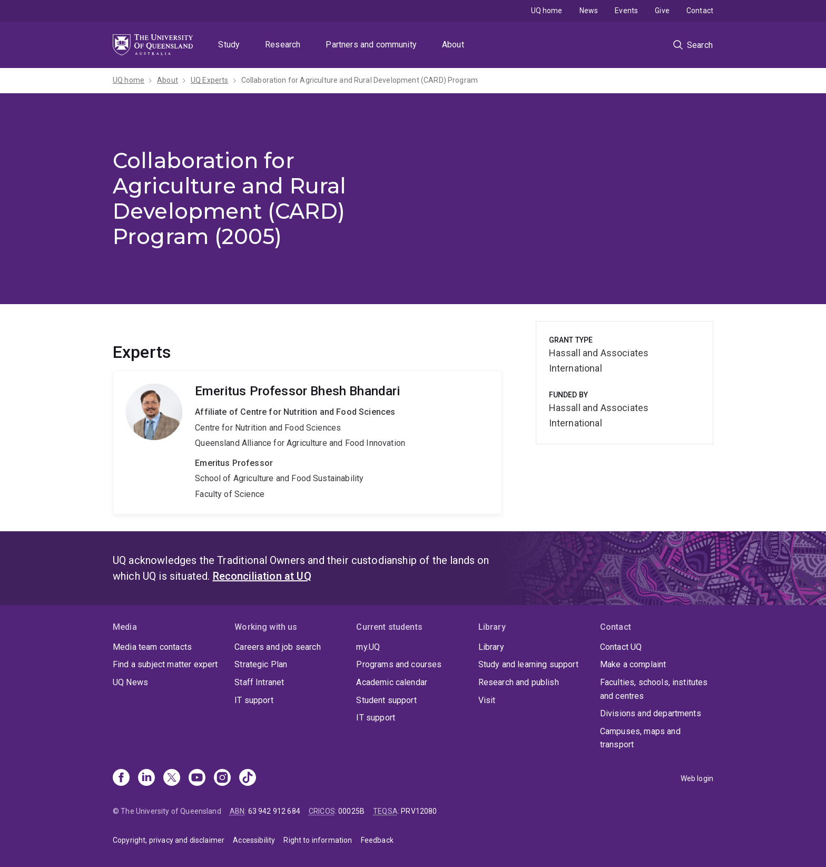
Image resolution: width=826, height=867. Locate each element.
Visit (487, 700)
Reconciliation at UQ (262, 576)
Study (229, 45)
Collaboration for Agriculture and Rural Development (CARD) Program (359, 80)
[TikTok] (247, 778)
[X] (171, 778)
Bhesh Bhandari (307, 442)
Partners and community (371, 45)
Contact (699, 10)
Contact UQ (621, 647)
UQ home (547, 10)
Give (662, 10)
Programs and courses (398, 664)
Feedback (377, 840)
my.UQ (368, 647)
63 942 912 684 (274, 811)
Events (626, 10)
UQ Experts (210, 80)
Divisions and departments (650, 713)
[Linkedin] (146, 778)
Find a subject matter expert (165, 664)
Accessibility (254, 840)
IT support (253, 700)
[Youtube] (197, 778)
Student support (386, 700)
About (453, 45)
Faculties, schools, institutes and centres (654, 689)
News (588, 10)
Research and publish (518, 682)
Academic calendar (391, 682)
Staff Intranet (259, 682)
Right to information (317, 840)
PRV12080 (419, 811)
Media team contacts (152, 647)
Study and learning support (528, 664)
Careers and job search (277, 647)
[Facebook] (121, 778)
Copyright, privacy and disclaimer (168, 840)
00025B (351, 811)
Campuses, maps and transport (640, 738)
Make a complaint (633, 664)
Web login (697, 778)
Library (491, 647)
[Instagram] (222, 778)
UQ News (130, 682)
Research (282, 45)
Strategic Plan (260, 664)
